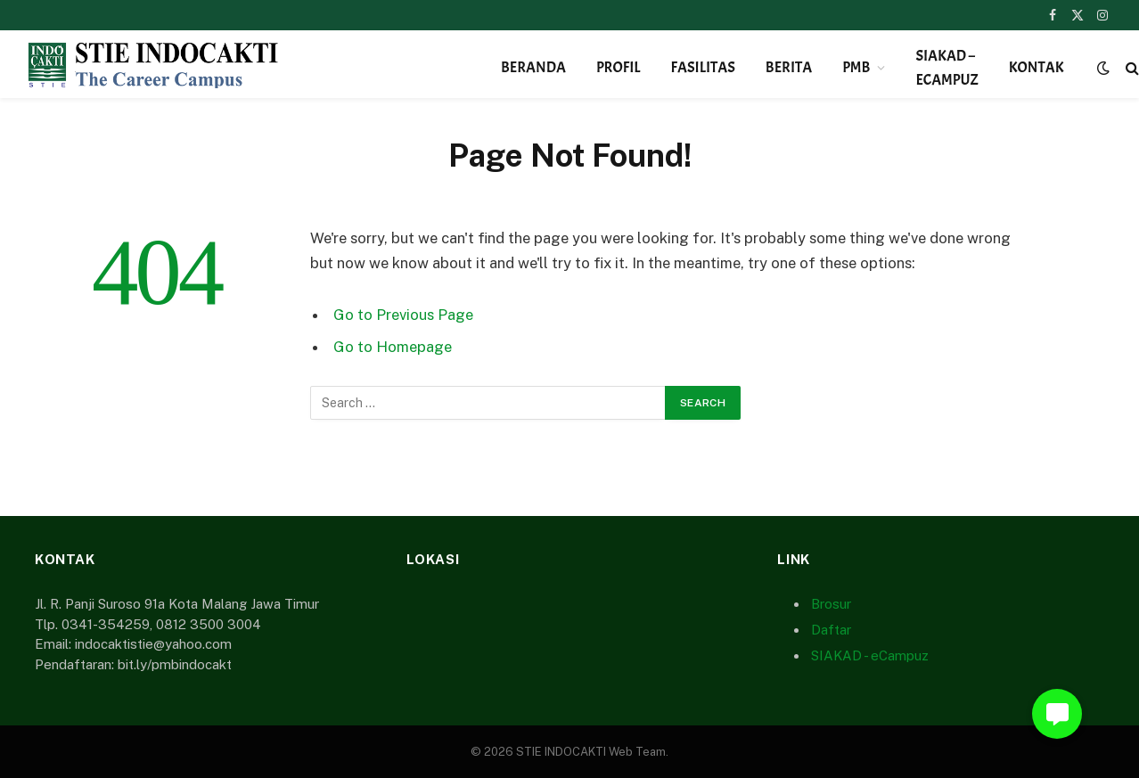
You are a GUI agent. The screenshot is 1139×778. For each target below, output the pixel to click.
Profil (618, 67)
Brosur (831, 603)
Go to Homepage (392, 347)
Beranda (533, 67)
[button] (1057, 714)
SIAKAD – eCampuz (946, 67)
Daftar (831, 629)
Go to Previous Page (403, 314)
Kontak (1036, 67)
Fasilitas (703, 67)
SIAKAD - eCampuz (870, 655)
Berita (789, 67)
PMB (856, 67)
